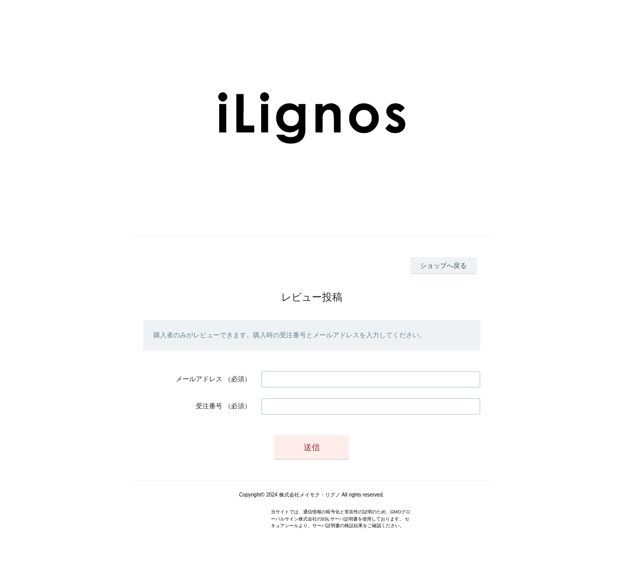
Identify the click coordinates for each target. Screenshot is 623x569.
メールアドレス (199, 379)
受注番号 (209, 406)
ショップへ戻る (443, 265)
